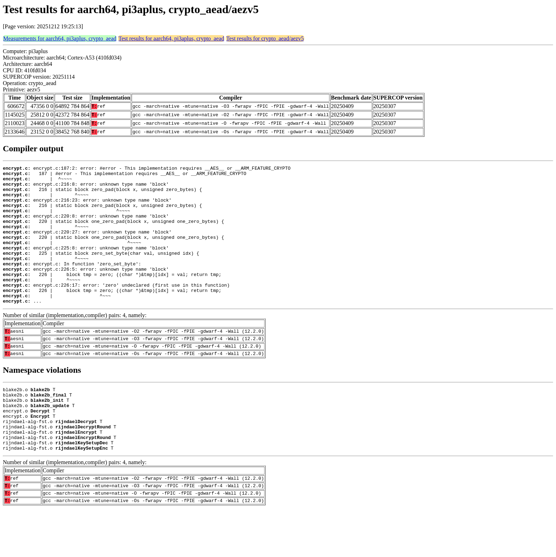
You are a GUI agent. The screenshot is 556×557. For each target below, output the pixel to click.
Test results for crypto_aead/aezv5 (265, 38)
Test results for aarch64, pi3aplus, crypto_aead (171, 38)
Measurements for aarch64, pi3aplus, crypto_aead (59, 38)
